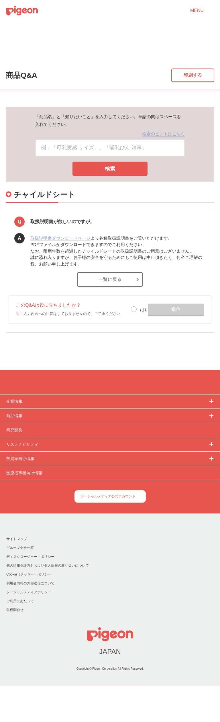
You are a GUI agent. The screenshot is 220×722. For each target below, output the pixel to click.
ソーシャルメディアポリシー (28, 628)
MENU (197, 10)
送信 (175, 340)
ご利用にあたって (20, 637)
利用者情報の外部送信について (30, 619)
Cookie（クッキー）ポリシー (29, 610)
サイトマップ (16, 575)
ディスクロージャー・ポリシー (30, 592)
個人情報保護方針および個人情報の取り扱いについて (47, 601)
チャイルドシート (59, 59)
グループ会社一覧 (20, 584)
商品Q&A (28, 59)
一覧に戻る (110, 311)
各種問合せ (14, 646)
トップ (7, 59)
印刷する (193, 106)
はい (144, 341)
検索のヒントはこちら (163, 165)
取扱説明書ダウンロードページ (60, 269)
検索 (110, 200)
